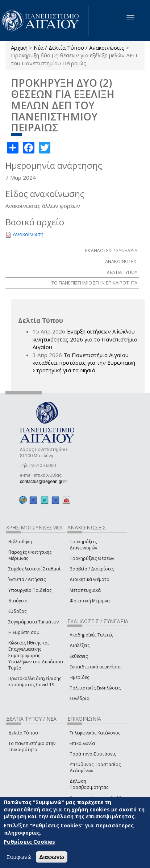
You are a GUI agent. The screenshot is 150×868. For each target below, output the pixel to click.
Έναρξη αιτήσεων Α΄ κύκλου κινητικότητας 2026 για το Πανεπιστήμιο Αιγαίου (85, 339)
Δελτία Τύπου (23, 733)
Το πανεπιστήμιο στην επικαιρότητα (31, 746)
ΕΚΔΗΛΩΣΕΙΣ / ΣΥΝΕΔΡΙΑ (111, 250)
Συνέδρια (79, 698)
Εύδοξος (17, 611)
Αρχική (19, 47)
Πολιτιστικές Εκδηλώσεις (95, 688)
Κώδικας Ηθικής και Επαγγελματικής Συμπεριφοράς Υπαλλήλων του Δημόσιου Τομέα (35, 655)
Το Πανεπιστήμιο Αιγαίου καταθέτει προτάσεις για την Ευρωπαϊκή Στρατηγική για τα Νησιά (84, 362)
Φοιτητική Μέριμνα (90, 601)
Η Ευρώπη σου (23, 632)
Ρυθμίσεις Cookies (29, 841)
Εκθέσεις (79, 656)
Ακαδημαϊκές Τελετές (91, 635)
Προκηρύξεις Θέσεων (92, 558)
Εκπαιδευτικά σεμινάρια (95, 667)
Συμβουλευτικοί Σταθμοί (34, 569)
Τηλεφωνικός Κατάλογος (95, 733)
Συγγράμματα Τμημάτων (33, 622)
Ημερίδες (79, 677)
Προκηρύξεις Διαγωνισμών (83, 545)
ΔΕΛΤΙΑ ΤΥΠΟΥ (122, 272)
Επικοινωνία (82, 743)
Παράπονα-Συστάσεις (93, 754)
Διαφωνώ (51, 857)
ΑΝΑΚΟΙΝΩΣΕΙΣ (121, 261)
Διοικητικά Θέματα (89, 579)
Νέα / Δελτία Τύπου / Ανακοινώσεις (79, 47)
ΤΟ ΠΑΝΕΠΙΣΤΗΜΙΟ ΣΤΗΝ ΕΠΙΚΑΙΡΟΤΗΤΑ (94, 282)
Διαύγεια (18, 601)
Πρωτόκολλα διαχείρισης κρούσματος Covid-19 (34, 681)
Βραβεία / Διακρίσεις (92, 569)
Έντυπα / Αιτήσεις (27, 579)
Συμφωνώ (19, 856)
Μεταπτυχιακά (85, 590)
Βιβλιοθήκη (20, 542)
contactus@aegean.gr (43, 481)
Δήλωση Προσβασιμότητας (89, 784)
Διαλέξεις (79, 645)
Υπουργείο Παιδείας (29, 590)
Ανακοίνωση (28, 234)
